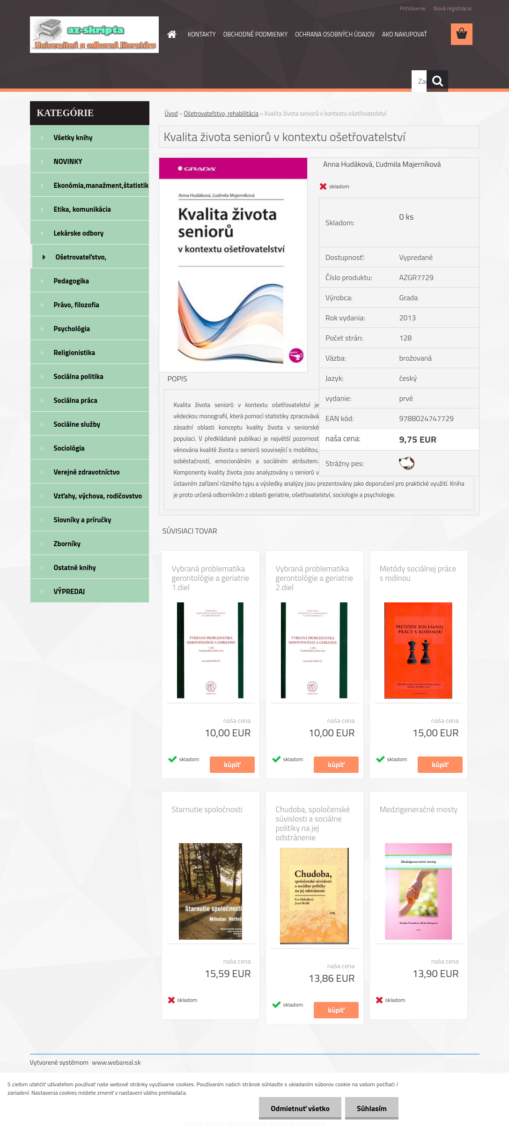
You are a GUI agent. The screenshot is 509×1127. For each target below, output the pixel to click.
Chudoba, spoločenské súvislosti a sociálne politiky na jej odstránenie (313, 823)
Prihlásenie (413, 8)
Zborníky (67, 543)
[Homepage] (170, 34)
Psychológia (72, 328)
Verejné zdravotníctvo (87, 472)
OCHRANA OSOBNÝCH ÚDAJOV (335, 34)
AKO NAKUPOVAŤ (404, 34)
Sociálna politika (78, 376)
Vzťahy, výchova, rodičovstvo (98, 495)
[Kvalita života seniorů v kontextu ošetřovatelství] (233, 161)
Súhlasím (372, 1108)
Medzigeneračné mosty (419, 809)
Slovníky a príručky (82, 519)
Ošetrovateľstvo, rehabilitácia (81, 260)
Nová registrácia (453, 8)
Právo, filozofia (77, 304)
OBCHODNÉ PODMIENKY (255, 34)
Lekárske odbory (79, 233)
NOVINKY (68, 161)
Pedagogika (71, 280)
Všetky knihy (73, 137)
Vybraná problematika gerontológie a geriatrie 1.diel (211, 578)
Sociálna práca (75, 400)
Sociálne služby (77, 424)
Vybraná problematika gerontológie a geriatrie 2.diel (315, 578)
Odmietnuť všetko (300, 1108)
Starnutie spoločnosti (207, 809)
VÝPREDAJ (69, 591)
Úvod (171, 113)
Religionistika (75, 352)
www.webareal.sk (116, 1062)
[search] (437, 81)
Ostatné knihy (75, 567)
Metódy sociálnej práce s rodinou (418, 573)
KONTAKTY (202, 34)
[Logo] (94, 34)
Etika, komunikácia (82, 209)
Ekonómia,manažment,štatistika (101, 185)
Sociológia (69, 448)
